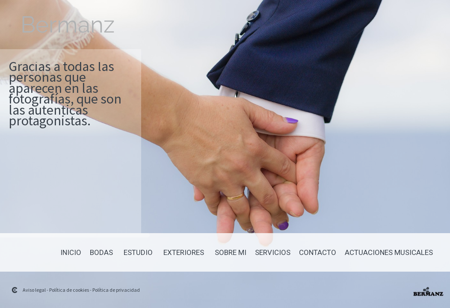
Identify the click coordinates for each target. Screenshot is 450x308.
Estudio (138, 253)
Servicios (272, 253)
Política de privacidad (116, 290)
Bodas (101, 253)
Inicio (70, 253)
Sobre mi (230, 253)
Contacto (317, 253)
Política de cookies (69, 290)
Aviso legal (34, 290)
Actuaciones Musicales (389, 253)
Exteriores (183, 253)
